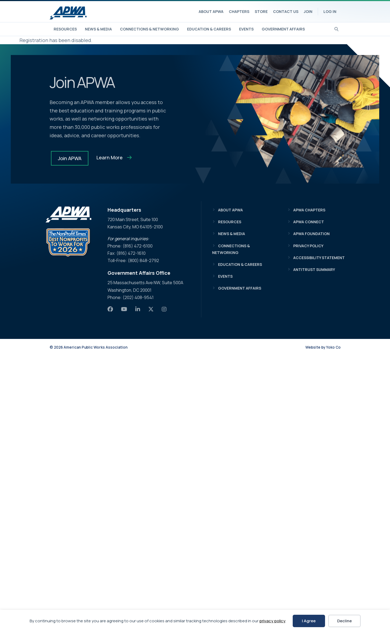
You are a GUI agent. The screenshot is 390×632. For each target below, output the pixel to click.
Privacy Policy (308, 245)
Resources (65, 29)
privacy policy (272, 621)
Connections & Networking (149, 29)
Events (246, 29)
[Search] (336, 28)
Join (308, 11)
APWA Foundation (311, 233)
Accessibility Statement (319, 257)
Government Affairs (283, 29)
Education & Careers (209, 29)
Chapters (239, 11)
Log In (329, 11)
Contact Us (285, 11)
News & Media (98, 29)
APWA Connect (308, 221)
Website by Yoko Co (323, 347)
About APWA (211, 11)
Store (261, 11)
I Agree (309, 621)
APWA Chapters (309, 209)
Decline (344, 621)
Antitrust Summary (314, 269)
